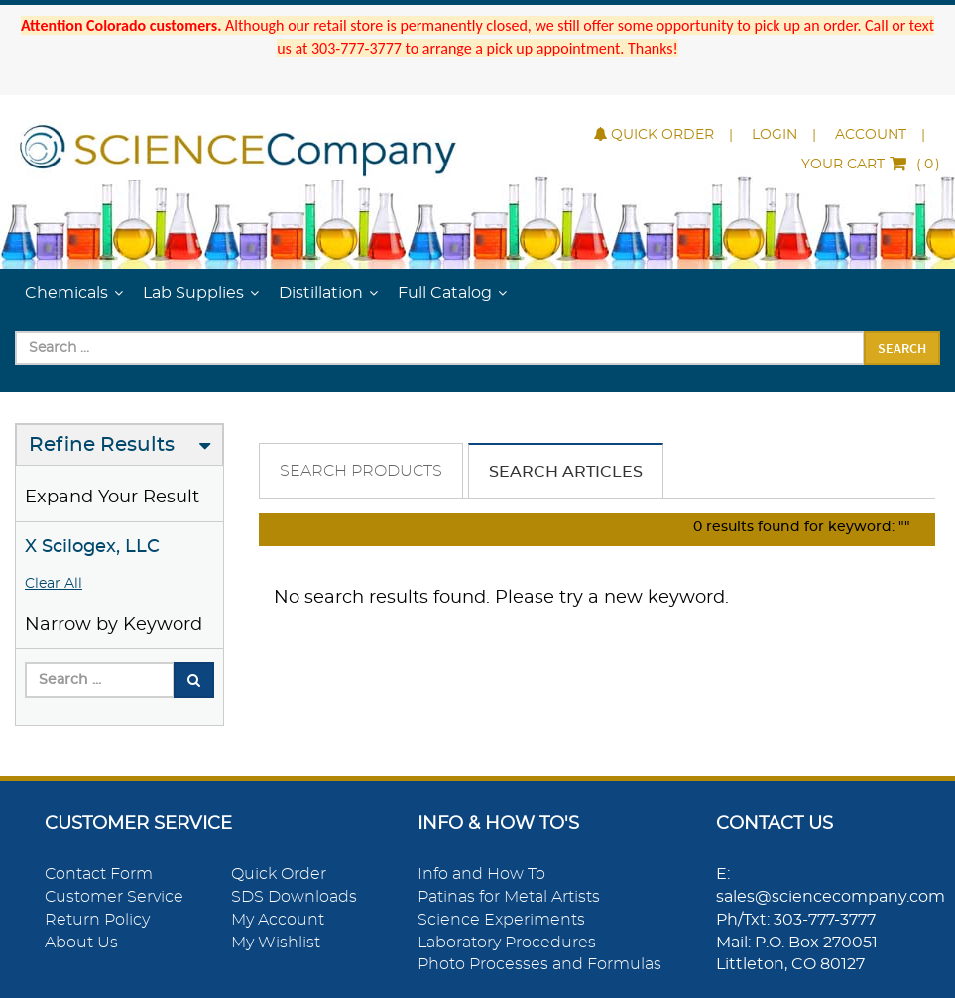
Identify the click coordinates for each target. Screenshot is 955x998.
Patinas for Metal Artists (509, 897)
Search (902, 348)
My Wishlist (275, 942)
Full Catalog (445, 293)
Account (870, 135)
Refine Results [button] (102, 445)
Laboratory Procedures (507, 942)
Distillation (321, 293)
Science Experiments (501, 920)
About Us (81, 942)
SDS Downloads (294, 897)
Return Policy (97, 920)
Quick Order (654, 135)
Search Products (361, 471)
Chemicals (66, 293)
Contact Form (99, 874)
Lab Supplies (193, 293)
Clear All (53, 584)
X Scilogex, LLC (92, 547)
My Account (277, 920)
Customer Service (114, 897)
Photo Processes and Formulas (539, 964)
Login (774, 135)
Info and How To (481, 874)
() (870, 164)
